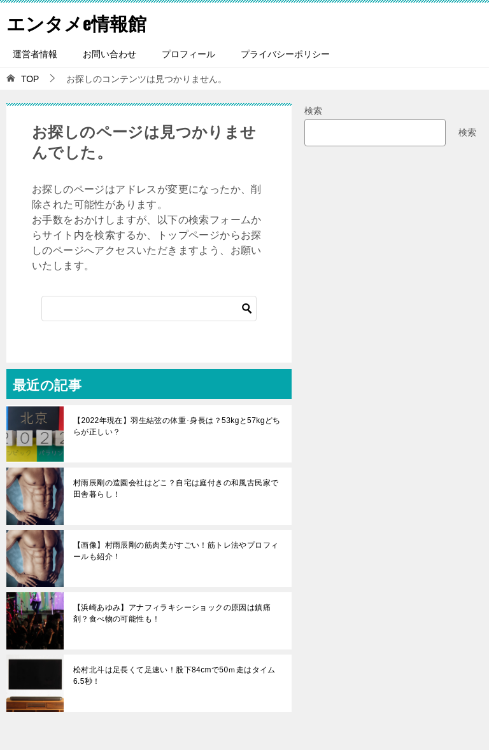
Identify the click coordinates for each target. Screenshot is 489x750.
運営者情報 (35, 54)
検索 (313, 111)
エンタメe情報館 (79, 22)
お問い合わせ (109, 54)
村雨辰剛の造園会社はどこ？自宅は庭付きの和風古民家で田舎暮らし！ (175, 488)
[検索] (149, 308)
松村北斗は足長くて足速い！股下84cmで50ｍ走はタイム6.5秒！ (174, 675)
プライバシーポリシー (285, 54)
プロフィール (188, 54)
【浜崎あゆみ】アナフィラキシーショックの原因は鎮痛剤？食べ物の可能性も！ (172, 613)
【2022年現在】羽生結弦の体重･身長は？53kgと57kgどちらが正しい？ (177, 426)
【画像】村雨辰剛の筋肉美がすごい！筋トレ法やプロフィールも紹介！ (175, 551)
